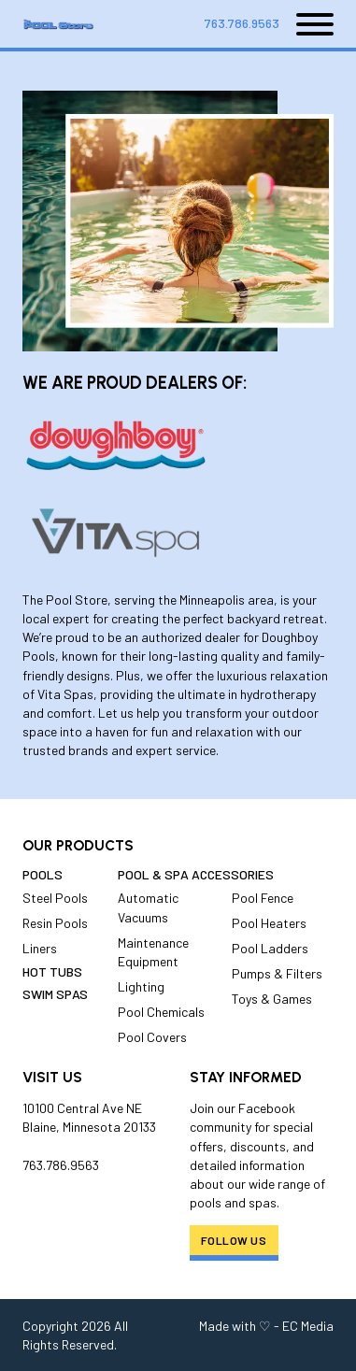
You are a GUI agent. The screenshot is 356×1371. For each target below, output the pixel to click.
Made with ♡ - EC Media (266, 1326)
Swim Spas (55, 994)
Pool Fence (262, 898)
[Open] (306, 24)
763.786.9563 (242, 23)
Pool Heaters (269, 923)
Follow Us (234, 1240)
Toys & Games (272, 999)
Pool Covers (152, 1037)
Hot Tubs (52, 971)
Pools (42, 874)
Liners (39, 948)
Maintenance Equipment (153, 952)
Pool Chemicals (161, 1012)
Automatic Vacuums (148, 907)
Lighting (141, 986)
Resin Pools (55, 923)
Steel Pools (55, 898)
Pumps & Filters (277, 973)
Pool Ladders (270, 948)
